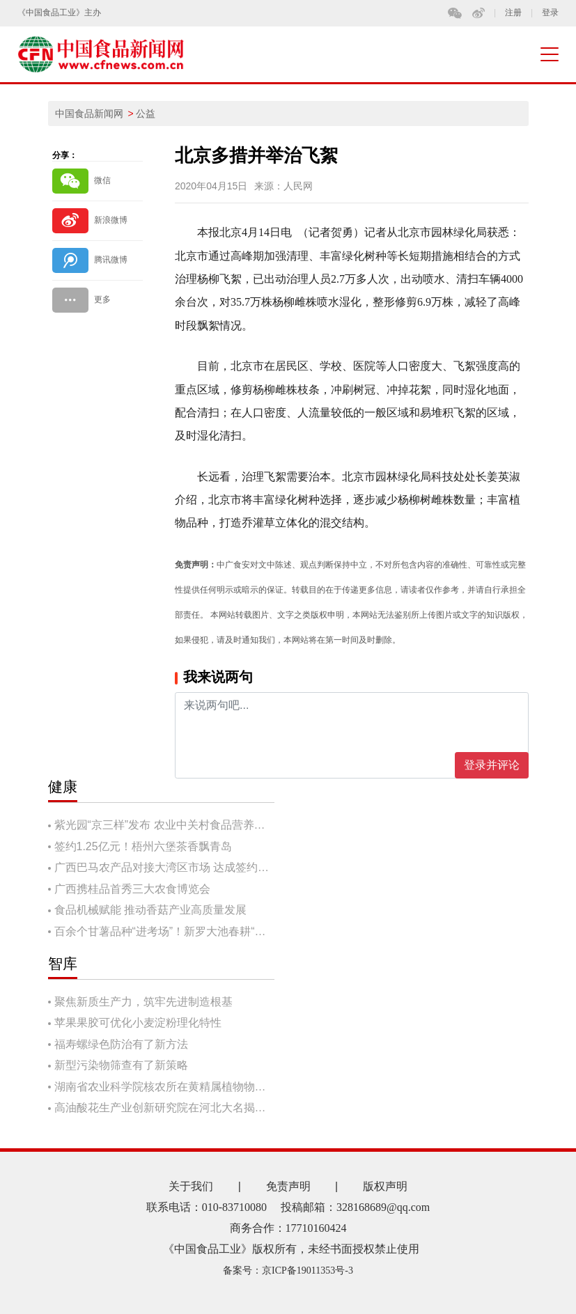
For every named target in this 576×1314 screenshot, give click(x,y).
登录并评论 (492, 765)
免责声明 (288, 1186)
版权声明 (385, 1186)
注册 (513, 12)
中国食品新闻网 (89, 113)
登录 (550, 12)
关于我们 (191, 1186)
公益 (145, 113)
